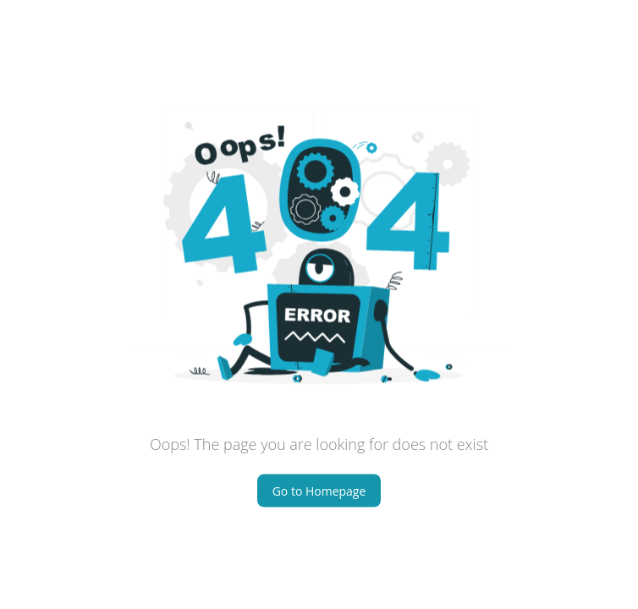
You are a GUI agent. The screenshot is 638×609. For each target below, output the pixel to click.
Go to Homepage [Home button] (319, 490)
